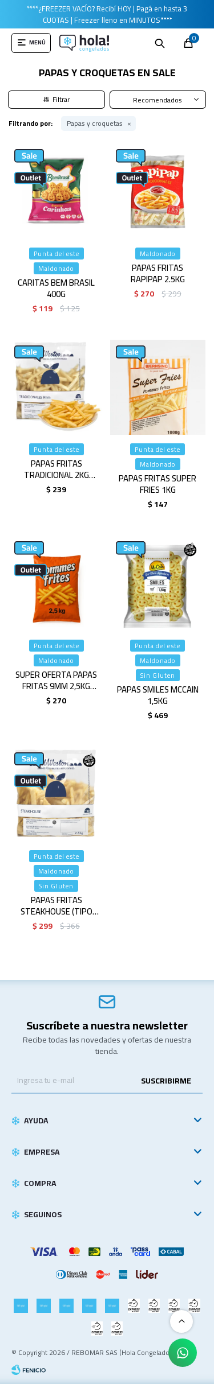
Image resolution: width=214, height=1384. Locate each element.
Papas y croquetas (95, 123)
